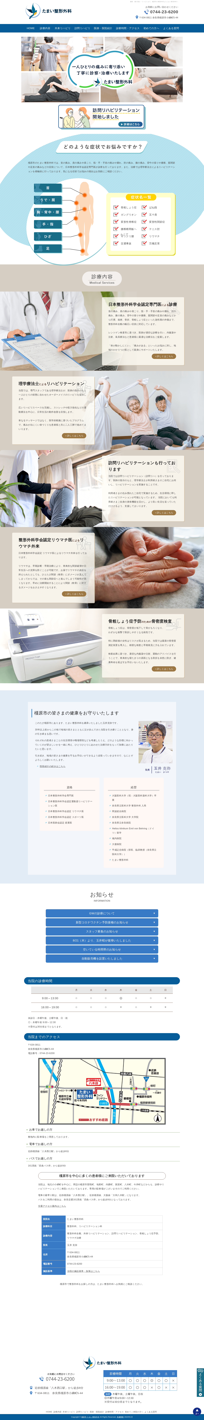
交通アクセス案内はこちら (52, 1206)
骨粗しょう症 (129, 207)
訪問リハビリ (82, 28)
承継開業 (120, 1417)
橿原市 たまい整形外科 (90, 1417)
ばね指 (153, 207)
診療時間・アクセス (128, 28)
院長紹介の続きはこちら (52, 766)
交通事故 (126, 243)
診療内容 (45, 28)
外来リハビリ (63, 28)
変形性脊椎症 (129, 221)
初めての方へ (151, 28)
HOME (31, 28)
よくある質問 (171, 28)
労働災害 (154, 243)
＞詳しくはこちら (164, 356)
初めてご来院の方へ (134, 1412)
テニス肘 (154, 229)
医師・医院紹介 (103, 28)
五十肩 (153, 214)
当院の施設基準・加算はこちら (83, 1271)
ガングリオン (129, 214)
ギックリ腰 (127, 236)
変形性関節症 (157, 221)
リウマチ (154, 236)
